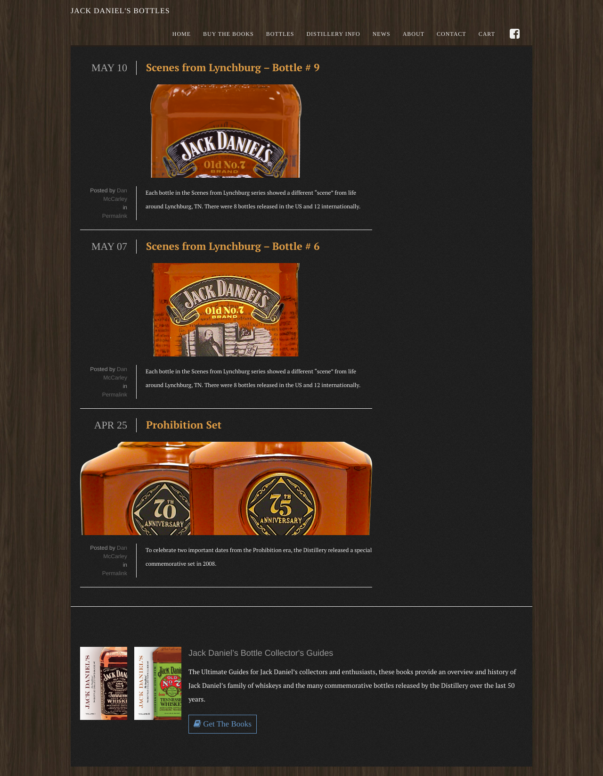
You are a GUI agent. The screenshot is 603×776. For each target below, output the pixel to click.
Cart (487, 34)
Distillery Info (333, 34)
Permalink (114, 216)
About (413, 34)
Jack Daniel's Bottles (120, 11)
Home (181, 34)
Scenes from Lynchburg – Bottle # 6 (233, 246)
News (382, 34)
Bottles (280, 34)
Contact (451, 34)
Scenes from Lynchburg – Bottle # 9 (233, 67)
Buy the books (228, 34)
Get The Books (223, 723)
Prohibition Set (183, 425)
